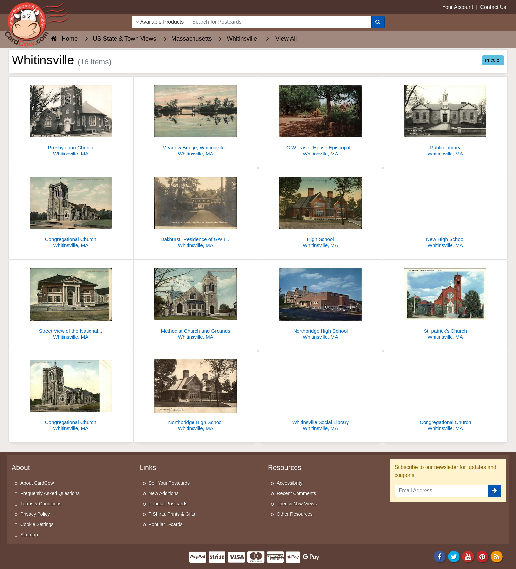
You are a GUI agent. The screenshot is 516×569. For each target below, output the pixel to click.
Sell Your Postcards (169, 483)
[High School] (320, 210)
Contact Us (493, 7)
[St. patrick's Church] (445, 302)
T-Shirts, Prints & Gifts (172, 514)
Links (148, 468)
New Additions (164, 493)
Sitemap (29, 534)
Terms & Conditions (41, 503)
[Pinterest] (482, 556)
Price (492, 60)
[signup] (494, 491)
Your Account (457, 7)
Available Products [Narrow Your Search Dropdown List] (160, 22)
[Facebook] (440, 556)
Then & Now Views (297, 503)
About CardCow (37, 483)
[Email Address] (441, 491)
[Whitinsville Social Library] (320, 393)
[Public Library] (445, 118)
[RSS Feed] (496, 556)
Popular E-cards (166, 524)
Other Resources (295, 514)
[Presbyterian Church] (71, 118)
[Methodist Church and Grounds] (196, 302)
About (21, 468)
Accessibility (289, 483)
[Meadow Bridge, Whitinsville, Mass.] (196, 118)
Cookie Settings (37, 524)
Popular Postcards (168, 503)
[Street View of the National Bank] (71, 302)
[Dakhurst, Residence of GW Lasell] (196, 210)
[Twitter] (454, 556)
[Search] (378, 22)
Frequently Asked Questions (50, 493)
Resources (284, 468)
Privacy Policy (35, 514)
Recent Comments (296, 493)
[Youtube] (468, 556)
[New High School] (445, 210)
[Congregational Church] (71, 210)
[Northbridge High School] (320, 302)
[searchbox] (279, 22)
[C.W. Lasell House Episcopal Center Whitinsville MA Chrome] (320, 118)
